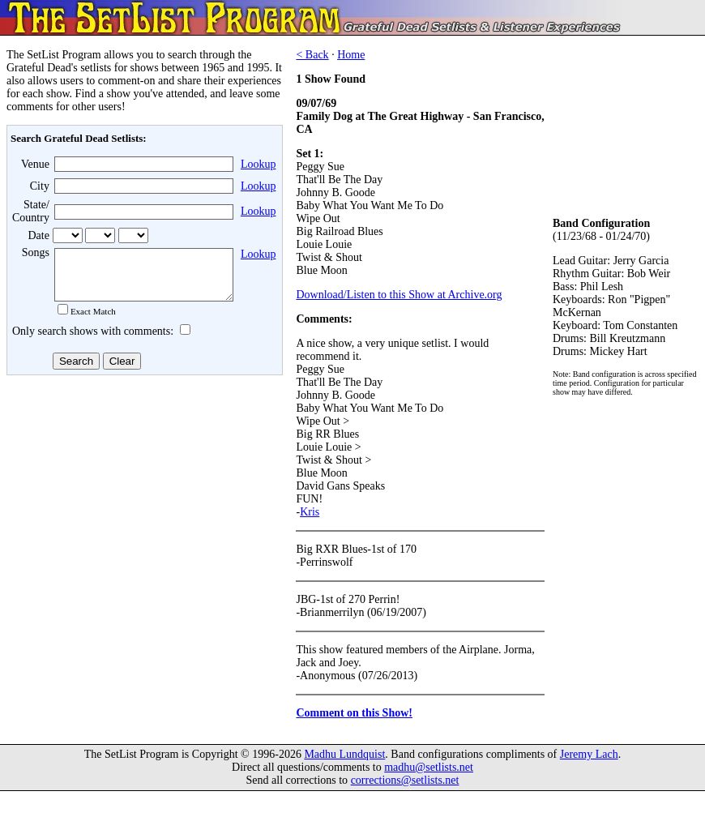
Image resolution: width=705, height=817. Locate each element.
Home (351, 55)
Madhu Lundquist (344, 754)
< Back (312, 55)
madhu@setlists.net (428, 767)
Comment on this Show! (354, 713)
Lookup (258, 164)
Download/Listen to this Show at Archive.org (399, 295)
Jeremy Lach (589, 754)
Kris (309, 512)
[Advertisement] (142, 509)
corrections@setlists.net (405, 780)
